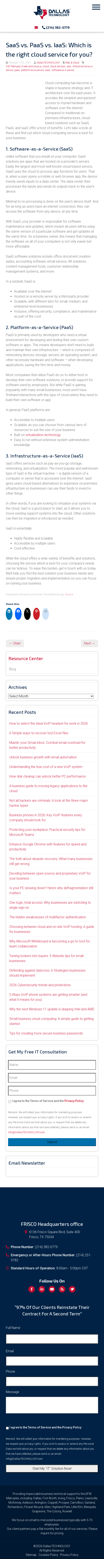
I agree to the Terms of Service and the (48, 1101)
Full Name (13, 1328)
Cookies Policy (48, 1555)
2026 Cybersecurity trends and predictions (40, 985)
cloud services (57, 66)
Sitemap (31, 1555)
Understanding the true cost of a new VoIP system (45, 767)
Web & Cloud (72, 62)
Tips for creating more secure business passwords (46, 1033)
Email (10, 1351)
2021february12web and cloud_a (23, 66)
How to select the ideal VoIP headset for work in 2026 (48, 723)
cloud (46, 66)
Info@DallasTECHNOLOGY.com (26, 1132)
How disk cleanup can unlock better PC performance (47, 776)
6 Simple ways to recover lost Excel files (38, 733)
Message (12, 1392)
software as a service (63, 70)
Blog (12, 669)
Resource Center (25, 658)
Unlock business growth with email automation (43, 757)
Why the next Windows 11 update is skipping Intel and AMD (51, 1009)
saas (47, 70)
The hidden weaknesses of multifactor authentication (47, 917)
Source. (69, 594)
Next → (89, 643)
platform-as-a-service (32, 70)
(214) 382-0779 (56, 27)
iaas (69, 66)
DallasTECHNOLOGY (48, 62)
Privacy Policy (74, 1101)
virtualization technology (43, 435)
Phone (10, 1371)
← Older (15, 643)
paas (17, 70)
